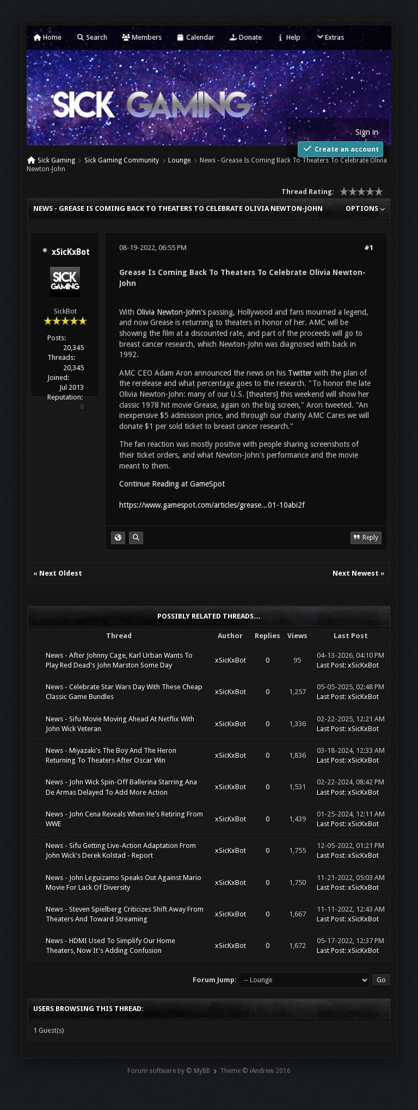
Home (47, 37)
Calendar (195, 37)
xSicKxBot (71, 252)
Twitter (300, 373)
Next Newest (356, 573)
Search (91, 37)
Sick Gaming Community (121, 160)
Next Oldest (60, 573)
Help (288, 37)
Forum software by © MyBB (168, 1071)
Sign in (366, 132)
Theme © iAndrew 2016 (255, 1071)
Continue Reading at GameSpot (172, 483)
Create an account (340, 148)
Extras (329, 37)
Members (142, 37)
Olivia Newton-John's (171, 312)
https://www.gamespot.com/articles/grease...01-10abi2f (212, 505)
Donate (245, 37)
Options (365, 208)
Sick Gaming (56, 160)
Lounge (179, 160)
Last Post (331, 665)
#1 (368, 248)
